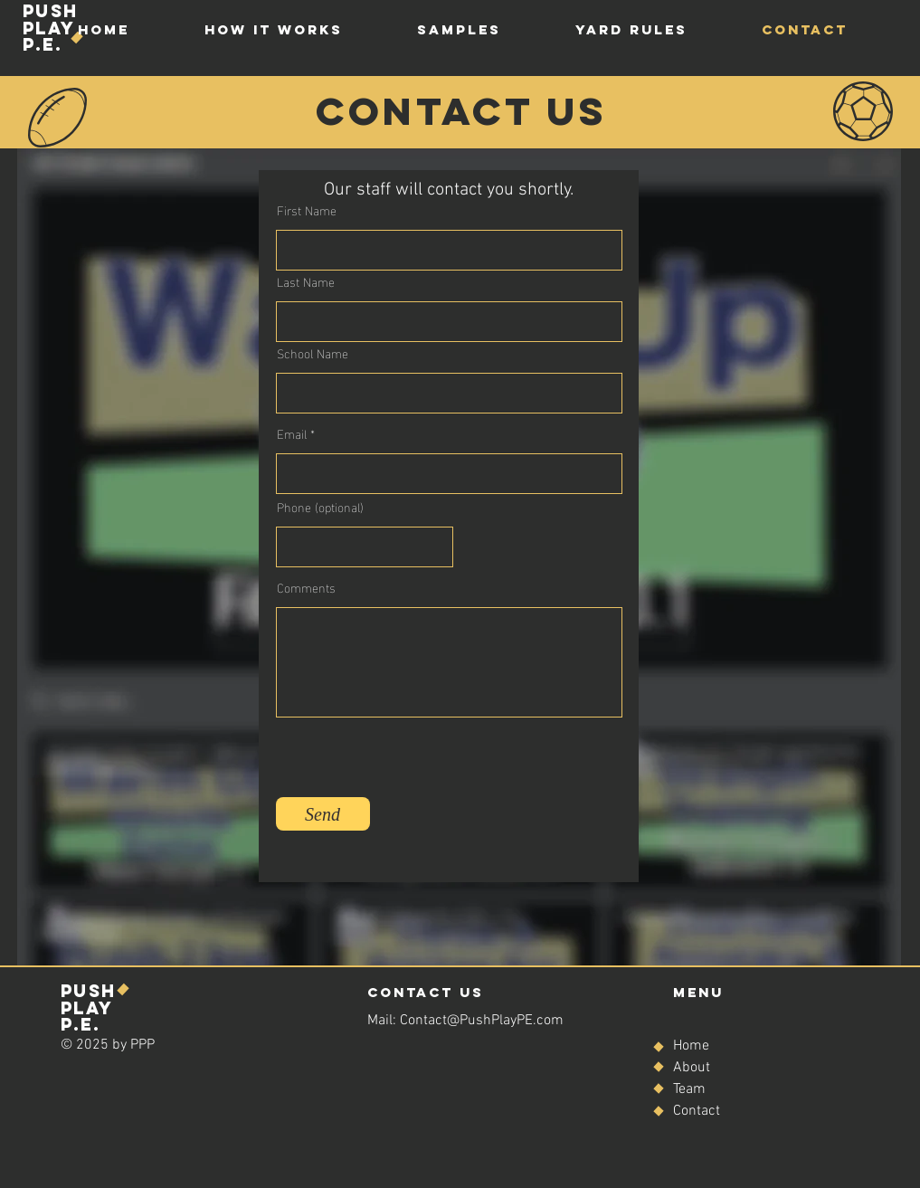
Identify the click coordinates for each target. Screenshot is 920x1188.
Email (292, 433)
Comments (306, 587)
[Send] (323, 814)
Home (691, 1046)
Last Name (306, 281)
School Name (312, 353)
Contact (696, 1111)
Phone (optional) (320, 506)
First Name (307, 210)
